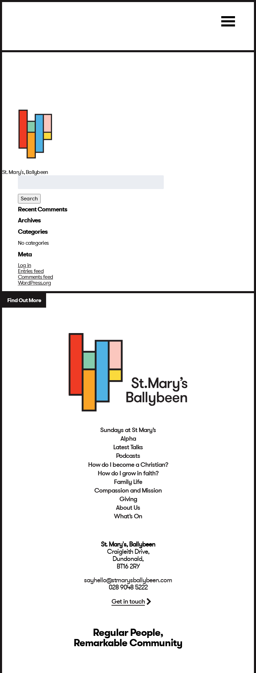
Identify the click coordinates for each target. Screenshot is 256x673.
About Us (128, 507)
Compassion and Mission (128, 490)
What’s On (128, 516)
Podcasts (128, 456)
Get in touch (128, 601)
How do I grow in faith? (128, 473)
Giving (128, 499)
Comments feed (35, 277)
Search (29, 198)
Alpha (128, 438)
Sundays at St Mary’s (128, 430)
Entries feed (31, 271)
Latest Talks (128, 447)
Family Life (128, 482)
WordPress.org (34, 283)
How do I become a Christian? (128, 464)
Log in (24, 265)
